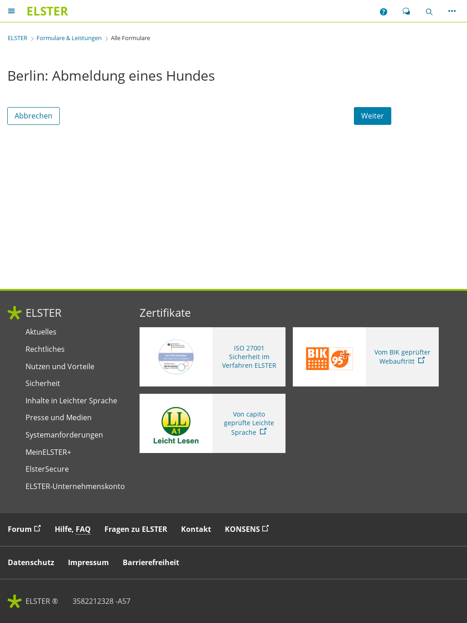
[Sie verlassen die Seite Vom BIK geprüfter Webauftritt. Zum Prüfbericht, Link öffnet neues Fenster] (366, 356)
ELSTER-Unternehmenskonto (75, 486)
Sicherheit (43, 383)
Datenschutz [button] (31, 562)
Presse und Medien (59, 417)
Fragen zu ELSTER (135, 529)
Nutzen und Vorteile (60, 366)
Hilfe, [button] (73, 529)
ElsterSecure (47, 469)
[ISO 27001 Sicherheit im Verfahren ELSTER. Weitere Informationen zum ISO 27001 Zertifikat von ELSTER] (212, 356)
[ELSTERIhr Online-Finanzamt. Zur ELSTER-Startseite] (47, 11)
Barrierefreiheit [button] (151, 562)
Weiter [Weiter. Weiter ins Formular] (372, 116)
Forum (26, 529)
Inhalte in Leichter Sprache (71, 401)
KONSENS (249, 529)
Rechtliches (45, 349)
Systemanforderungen (64, 435)
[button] (383, 11)
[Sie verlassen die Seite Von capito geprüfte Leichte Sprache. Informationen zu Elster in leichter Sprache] (212, 423)
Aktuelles (41, 332)
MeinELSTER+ (48, 452)
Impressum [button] (88, 562)
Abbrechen (33, 116)
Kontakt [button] (196, 529)
